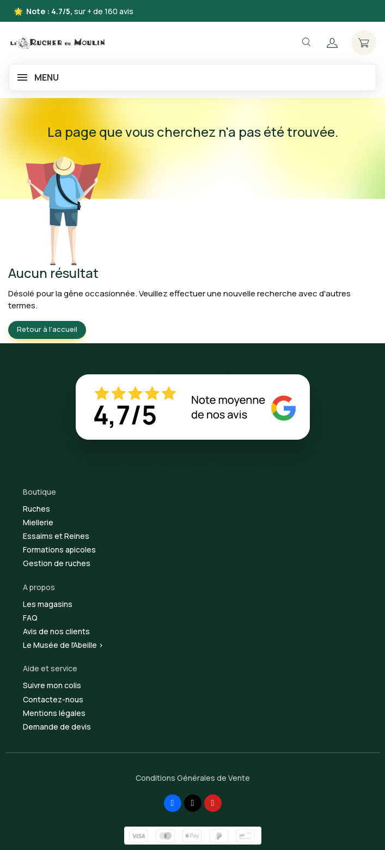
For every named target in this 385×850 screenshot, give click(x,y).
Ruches (36, 508)
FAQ (30, 617)
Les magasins (47, 604)
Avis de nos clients (56, 631)
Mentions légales (54, 713)
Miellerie (38, 522)
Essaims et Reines (56, 536)
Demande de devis (57, 726)
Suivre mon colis (52, 685)
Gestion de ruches (56, 563)
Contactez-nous (53, 699)
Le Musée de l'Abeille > (63, 645)
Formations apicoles (59, 549)
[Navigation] (306, 42)
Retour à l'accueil (47, 329)
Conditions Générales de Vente (193, 778)
